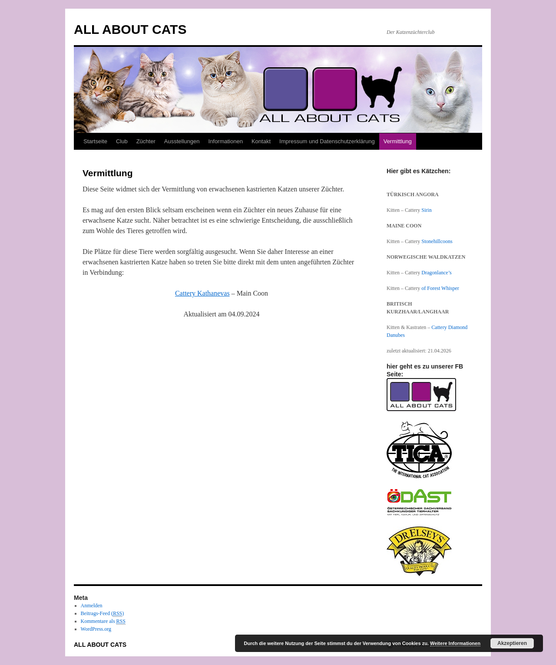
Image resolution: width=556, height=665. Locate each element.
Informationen (225, 141)
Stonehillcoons (436, 241)
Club (122, 141)
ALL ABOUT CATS (130, 29)
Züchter (146, 141)
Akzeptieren (512, 643)
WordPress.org (96, 629)
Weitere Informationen (455, 643)
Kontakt (261, 141)
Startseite (95, 141)
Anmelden (92, 605)
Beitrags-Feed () (102, 613)
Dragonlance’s (436, 273)
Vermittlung (398, 141)
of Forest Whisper (440, 288)
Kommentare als (103, 621)
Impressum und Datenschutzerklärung (327, 141)
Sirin (426, 210)
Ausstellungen (182, 141)
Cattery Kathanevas (202, 293)
